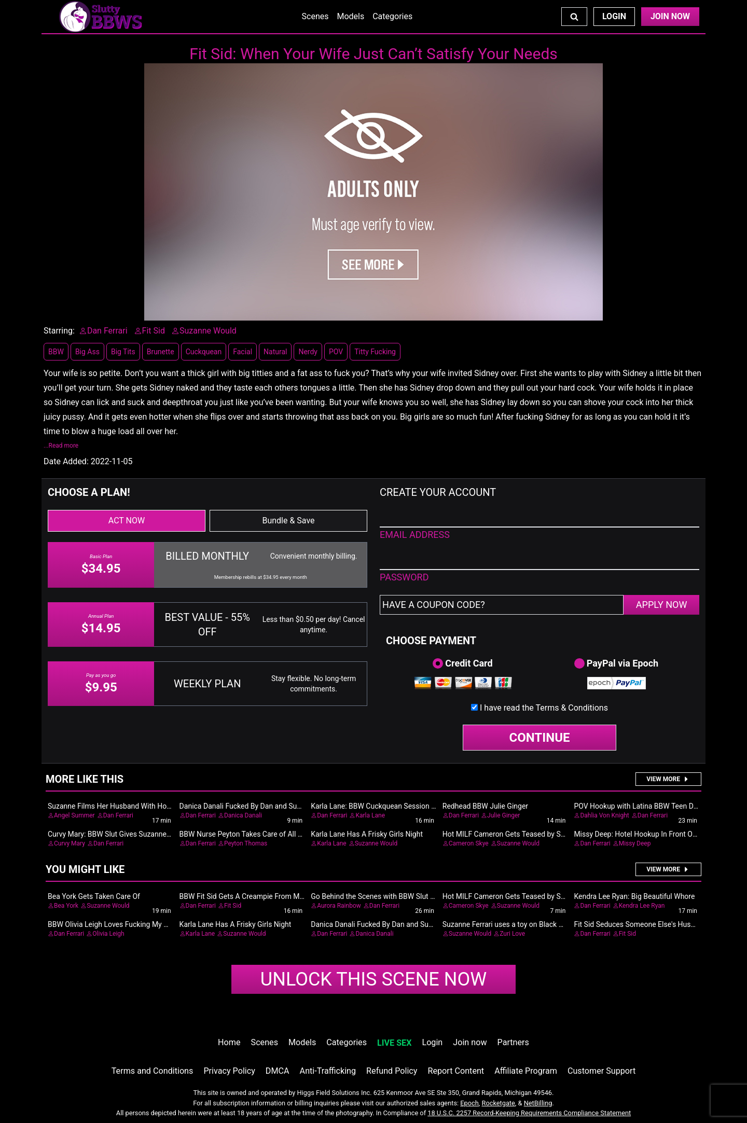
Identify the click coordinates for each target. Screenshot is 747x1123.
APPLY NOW (661, 604)
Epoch (469, 1103)
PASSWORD (404, 577)
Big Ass (87, 352)
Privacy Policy (229, 1071)
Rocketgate (498, 1103)
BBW (56, 352)
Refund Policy (391, 1071)
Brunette (160, 352)
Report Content (455, 1071)
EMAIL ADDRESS (415, 534)
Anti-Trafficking (328, 1071)
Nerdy (307, 352)
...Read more (61, 445)
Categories (392, 16)
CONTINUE (539, 737)
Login (614, 16)
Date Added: (66, 461)
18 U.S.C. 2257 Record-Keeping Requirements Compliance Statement (529, 1113)
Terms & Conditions (571, 708)
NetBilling (538, 1103)
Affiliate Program (525, 1071)
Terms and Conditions (152, 1071)
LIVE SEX (394, 1043)
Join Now (670, 16)
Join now (470, 1042)
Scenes (315, 16)
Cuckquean (204, 352)
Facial (242, 352)
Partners (513, 1042)
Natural (275, 352)
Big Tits (123, 352)
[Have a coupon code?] (502, 605)
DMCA (277, 1071)
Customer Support (601, 1071)
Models (350, 16)
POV (336, 352)
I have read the (544, 708)
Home (229, 1042)
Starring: (59, 331)
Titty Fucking (375, 352)
